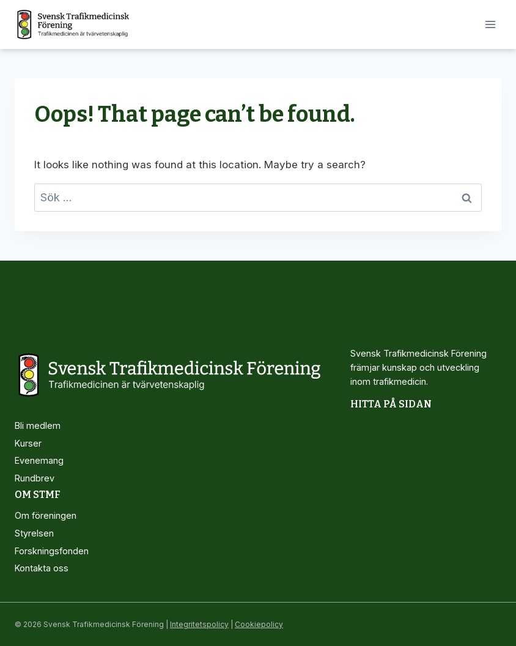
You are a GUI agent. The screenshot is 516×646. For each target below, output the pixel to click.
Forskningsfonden (52, 551)
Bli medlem (38, 425)
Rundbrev (34, 478)
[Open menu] (490, 24)
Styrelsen (34, 533)
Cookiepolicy (259, 624)
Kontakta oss (41, 568)
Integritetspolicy (199, 624)
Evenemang (39, 460)
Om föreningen (45, 515)
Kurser (28, 443)
